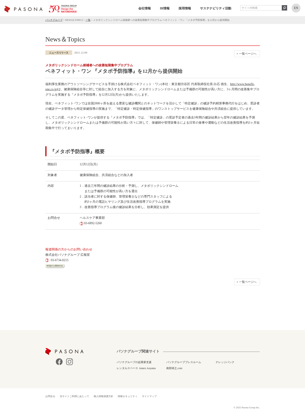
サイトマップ (149, 396)
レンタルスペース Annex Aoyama (136, 368)
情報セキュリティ (127, 396)
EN (296, 8)
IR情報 (165, 8)
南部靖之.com (174, 368)
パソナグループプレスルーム (183, 362)
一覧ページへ (248, 53)
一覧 (88, 20)
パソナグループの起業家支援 (134, 362)
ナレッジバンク (225, 362)
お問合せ (50, 396)
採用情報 (185, 8)
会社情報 (144, 8)
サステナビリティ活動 (215, 8)
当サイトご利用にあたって (74, 396)
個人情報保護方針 (103, 396)
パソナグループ (54, 20)
